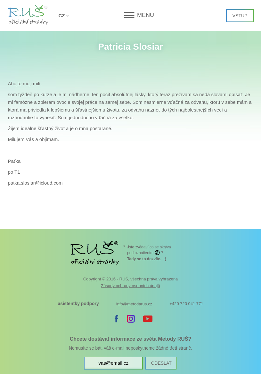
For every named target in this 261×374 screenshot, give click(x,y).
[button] (130, 15)
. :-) (146, 259)
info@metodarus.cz (134, 304)
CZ (61, 15)
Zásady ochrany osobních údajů (130, 285)
